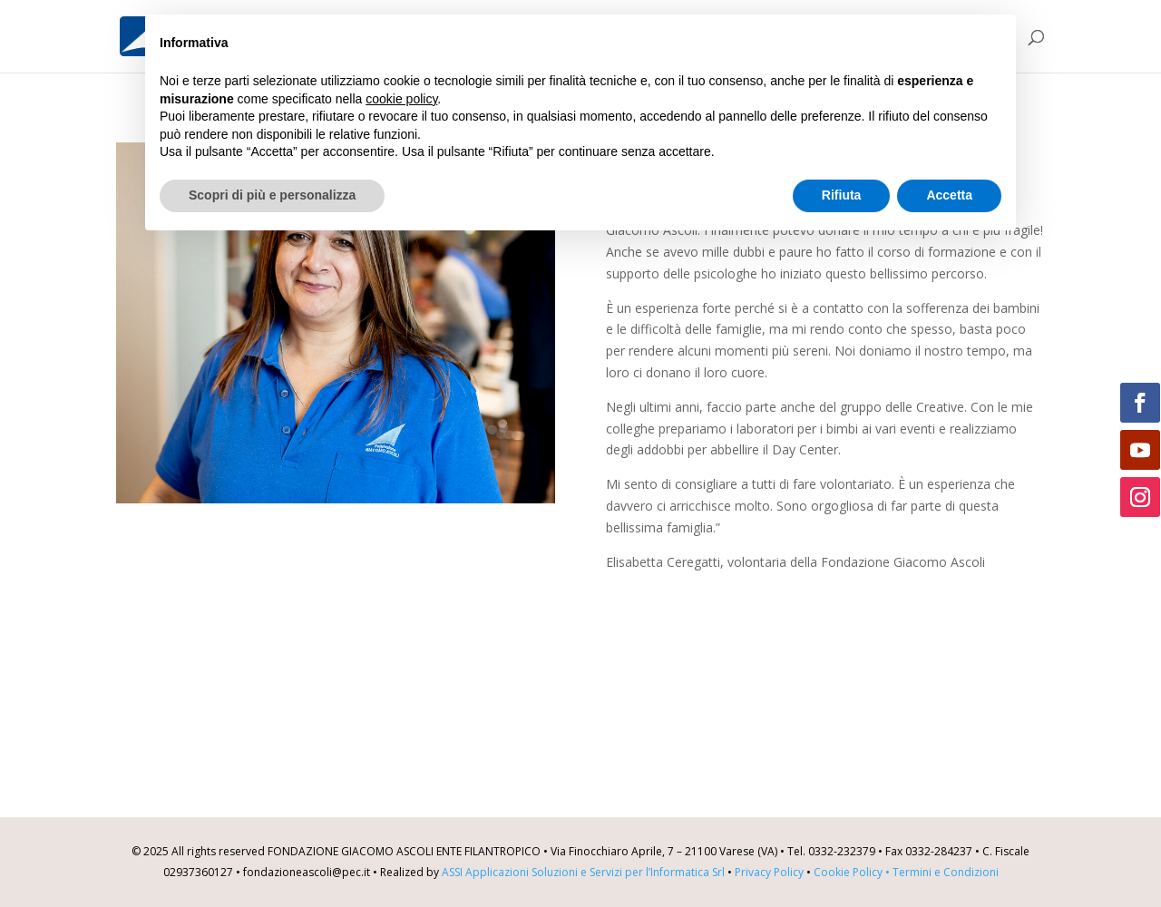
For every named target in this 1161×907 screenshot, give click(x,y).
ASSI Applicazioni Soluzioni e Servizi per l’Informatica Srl (583, 872)
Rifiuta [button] (842, 195)
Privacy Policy (769, 872)
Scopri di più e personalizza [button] (272, 195)
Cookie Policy (853, 872)
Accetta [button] (949, 195)
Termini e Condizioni (946, 872)
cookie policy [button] (401, 99)
